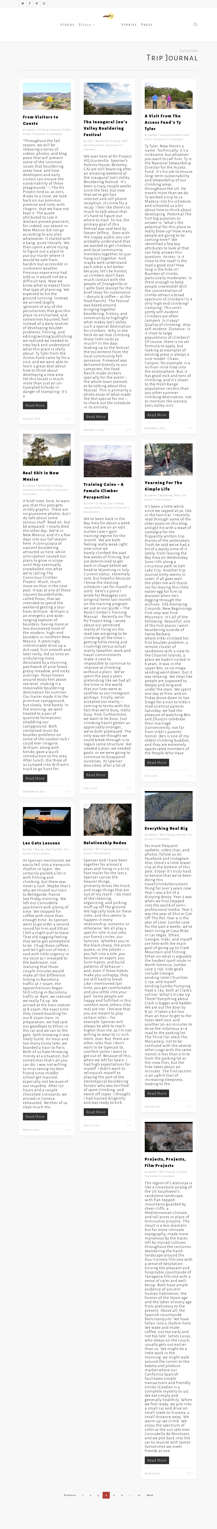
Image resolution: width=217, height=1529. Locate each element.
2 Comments (55, 134)
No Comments (91, 512)
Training (108, 507)
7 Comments (30, 494)
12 (139, 1495)
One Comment (164, 499)
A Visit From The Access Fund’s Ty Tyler (163, 122)
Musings (181, 834)
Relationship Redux (105, 843)
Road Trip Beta (54, 849)
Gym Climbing (116, 503)
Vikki (90, 141)
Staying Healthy (93, 507)
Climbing (43, 129)
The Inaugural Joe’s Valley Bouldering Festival (106, 128)
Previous (70, 1495)
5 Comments (176, 139)
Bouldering (102, 141)
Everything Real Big (166, 828)
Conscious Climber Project (174, 135)
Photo (177, 495)
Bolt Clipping (167, 834)
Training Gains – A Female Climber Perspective (104, 490)
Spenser (30, 129)
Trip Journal (39, 134)
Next (150, 1495)
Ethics (148, 139)
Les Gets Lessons (41, 843)
